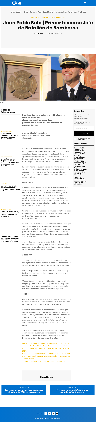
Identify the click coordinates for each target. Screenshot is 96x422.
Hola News (39, 33)
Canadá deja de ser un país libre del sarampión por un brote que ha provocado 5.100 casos (10, 238)
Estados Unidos (6, 209)
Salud (3, 234)
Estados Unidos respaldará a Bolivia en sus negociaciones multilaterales (9, 136)
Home (12, 12)
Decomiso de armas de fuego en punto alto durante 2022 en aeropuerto (24, 391)
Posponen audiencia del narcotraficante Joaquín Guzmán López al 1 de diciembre (10, 213)
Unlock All (84, 133)
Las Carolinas (47, 17)
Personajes (60, 17)
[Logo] (16, 3)
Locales (19, 12)
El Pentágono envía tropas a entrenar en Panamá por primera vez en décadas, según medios (10, 162)
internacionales (6, 131)
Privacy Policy (81, 138)
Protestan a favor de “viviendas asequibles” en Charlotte (72, 391)
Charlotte (28, 12)
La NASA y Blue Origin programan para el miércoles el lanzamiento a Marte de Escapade (10, 188)
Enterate (3, 183)
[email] (84, 128)
